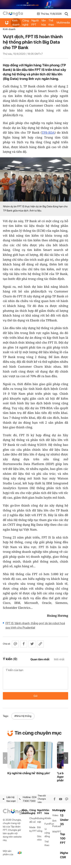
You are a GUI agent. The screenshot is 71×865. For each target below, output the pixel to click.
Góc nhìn (39, 838)
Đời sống (39, 829)
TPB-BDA (48, 132)
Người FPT (35, 22)
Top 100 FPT (63, 838)
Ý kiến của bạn (35, 678)
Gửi (35, 695)
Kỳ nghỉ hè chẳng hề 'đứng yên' (28, 773)
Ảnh (54, 820)
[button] (66, 758)
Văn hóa (43, 22)
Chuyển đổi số (33, 820)
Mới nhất (59, 659)
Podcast (56, 826)
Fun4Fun (48, 823)
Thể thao (51, 22)
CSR (63, 857)
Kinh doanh (16, 22)
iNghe (64, 853)
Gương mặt (40, 820)
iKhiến (47, 818)
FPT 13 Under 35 (64, 817)
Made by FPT (33, 829)
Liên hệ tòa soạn (9, 799)
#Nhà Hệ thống (22, 715)
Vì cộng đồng (47, 833)
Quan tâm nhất (39, 659)
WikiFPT (56, 831)
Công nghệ (25, 22)
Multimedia (56, 810)
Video (55, 815)
